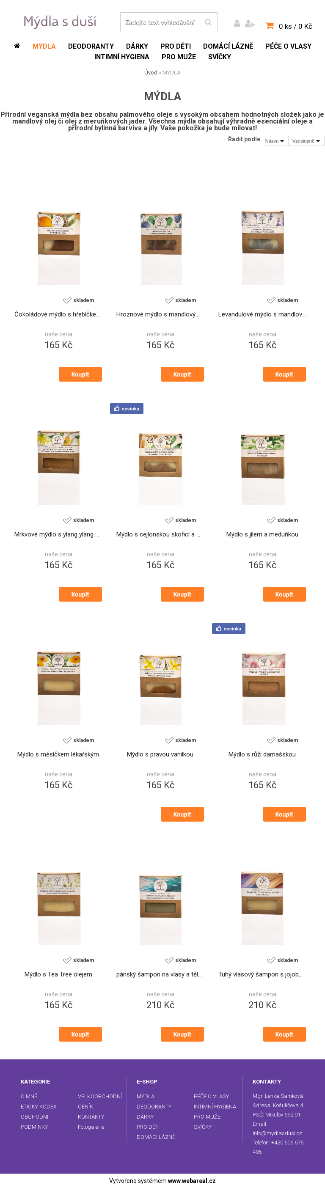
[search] (208, 22)
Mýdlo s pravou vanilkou (160, 755)
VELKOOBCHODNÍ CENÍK (100, 1101)
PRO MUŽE (207, 1117)
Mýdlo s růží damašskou (262, 755)
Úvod (150, 72)
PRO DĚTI (148, 1127)
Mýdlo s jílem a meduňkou (262, 535)
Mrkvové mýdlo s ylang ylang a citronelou (58, 535)
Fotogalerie (91, 1127)
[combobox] (276, 141)
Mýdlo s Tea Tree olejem (58, 975)
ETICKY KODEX (39, 1106)
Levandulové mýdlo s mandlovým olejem (262, 315)
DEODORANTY (154, 1106)
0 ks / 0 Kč (295, 26)
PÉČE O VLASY (211, 1096)
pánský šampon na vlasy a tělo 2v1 (160, 975)
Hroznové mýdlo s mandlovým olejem (160, 315)
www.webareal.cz (192, 1180)
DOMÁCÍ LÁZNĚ (156, 1137)
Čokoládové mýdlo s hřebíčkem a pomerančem (58, 315)
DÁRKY (145, 1117)
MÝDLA (145, 1096)
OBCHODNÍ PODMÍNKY (34, 1122)
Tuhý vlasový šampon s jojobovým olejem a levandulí (262, 975)
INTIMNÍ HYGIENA (215, 1106)
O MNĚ (29, 1096)
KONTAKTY (91, 1117)
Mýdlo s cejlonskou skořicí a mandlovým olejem (160, 535)
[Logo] (61, 21)
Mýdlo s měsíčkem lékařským (58, 755)
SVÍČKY (203, 1127)
